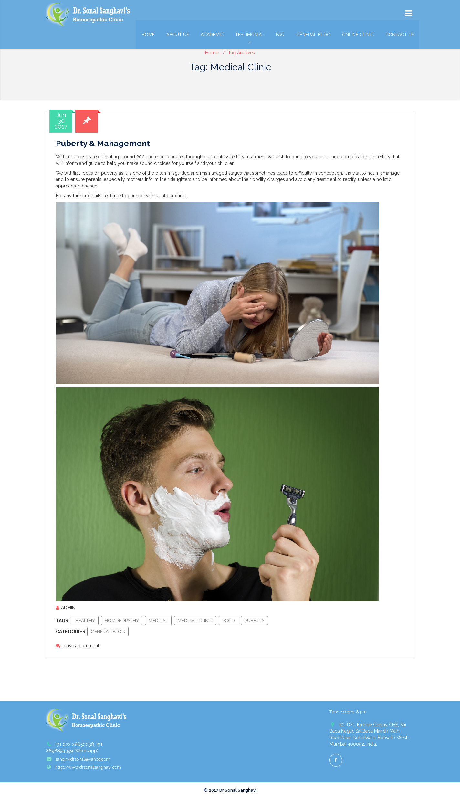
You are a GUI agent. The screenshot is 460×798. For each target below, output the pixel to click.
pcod (228, 620)
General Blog (313, 34)
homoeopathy (122, 620)
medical (158, 620)
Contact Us (399, 34)
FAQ (280, 34)
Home (148, 34)
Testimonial (249, 36)
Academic (212, 34)
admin (65, 607)
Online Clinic (358, 34)
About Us (177, 34)
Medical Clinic (195, 620)
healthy (85, 620)
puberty (255, 620)
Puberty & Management (103, 143)
